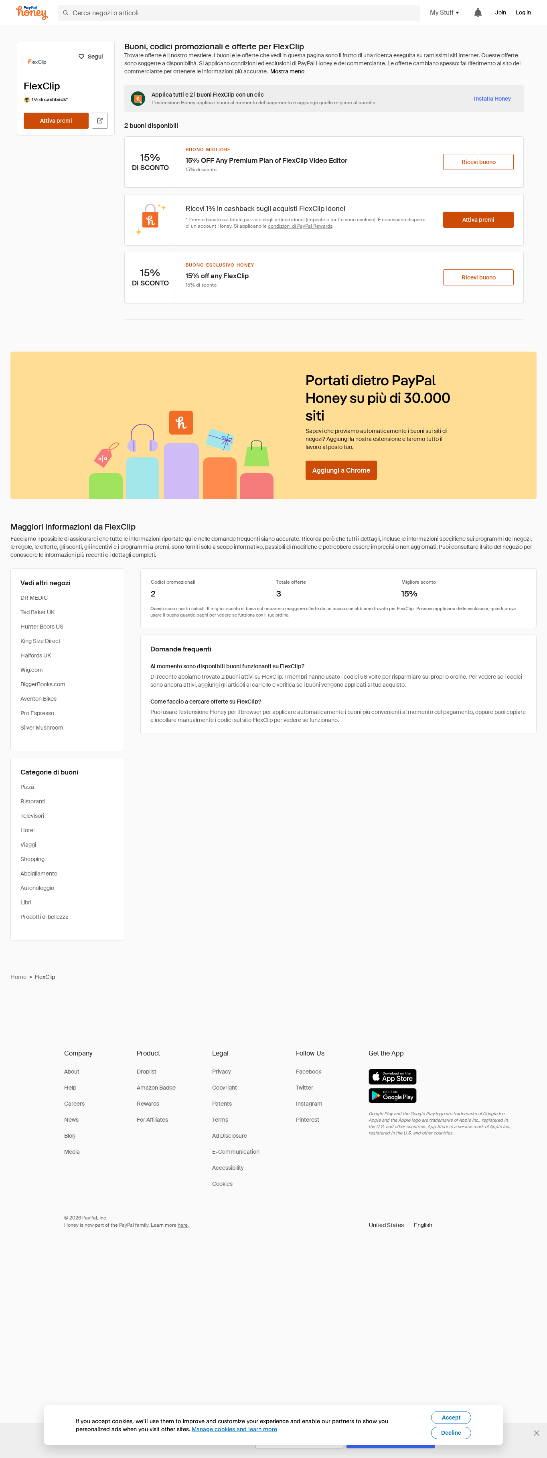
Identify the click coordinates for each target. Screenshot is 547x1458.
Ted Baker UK (37, 612)
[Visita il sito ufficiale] (100, 121)
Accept (451, 1417)
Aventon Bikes (38, 698)
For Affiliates (152, 1119)
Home (18, 977)
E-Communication (235, 1151)
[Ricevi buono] (478, 162)
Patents (222, 1103)
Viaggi (28, 844)
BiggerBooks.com (42, 684)
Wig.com (31, 669)
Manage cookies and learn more (234, 1429)
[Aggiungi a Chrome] (341, 470)
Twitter (304, 1087)
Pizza (27, 787)
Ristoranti (32, 801)
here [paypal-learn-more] (183, 1225)
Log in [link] (523, 12)
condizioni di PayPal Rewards (300, 226)
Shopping (32, 859)
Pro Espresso (37, 713)
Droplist (146, 1071)
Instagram (309, 1103)
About (71, 1071)
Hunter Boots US (41, 626)
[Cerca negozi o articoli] (239, 13)
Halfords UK (35, 655)
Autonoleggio (37, 888)
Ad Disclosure (229, 1135)
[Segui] (90, 57)
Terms (220, 1119)
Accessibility (228, 1167)
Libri (25, 902)
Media (72, 1151)
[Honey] (32, 13)
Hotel (27, 830)
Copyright (224, 1087)
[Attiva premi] (56, 121)
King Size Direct (40, 641)
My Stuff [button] (445, 12)
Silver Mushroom (41, 727)
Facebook (308, 1071)
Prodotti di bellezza (44, 916)
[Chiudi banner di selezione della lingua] (536, 1433)
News (71, 1119)
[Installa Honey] (492, 98)
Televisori (32, 815)
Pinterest (307, 1119)
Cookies (222, 1183)
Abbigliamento (38, 873)
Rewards (148, 1103)
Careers (74, 1103)
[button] (400, 1225)
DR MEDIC (34, 597)
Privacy (221, 1071)
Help (70, 1087)
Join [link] (500, 12)
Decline (451, 1433)
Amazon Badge (156, 1087)
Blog (69, 1135)
